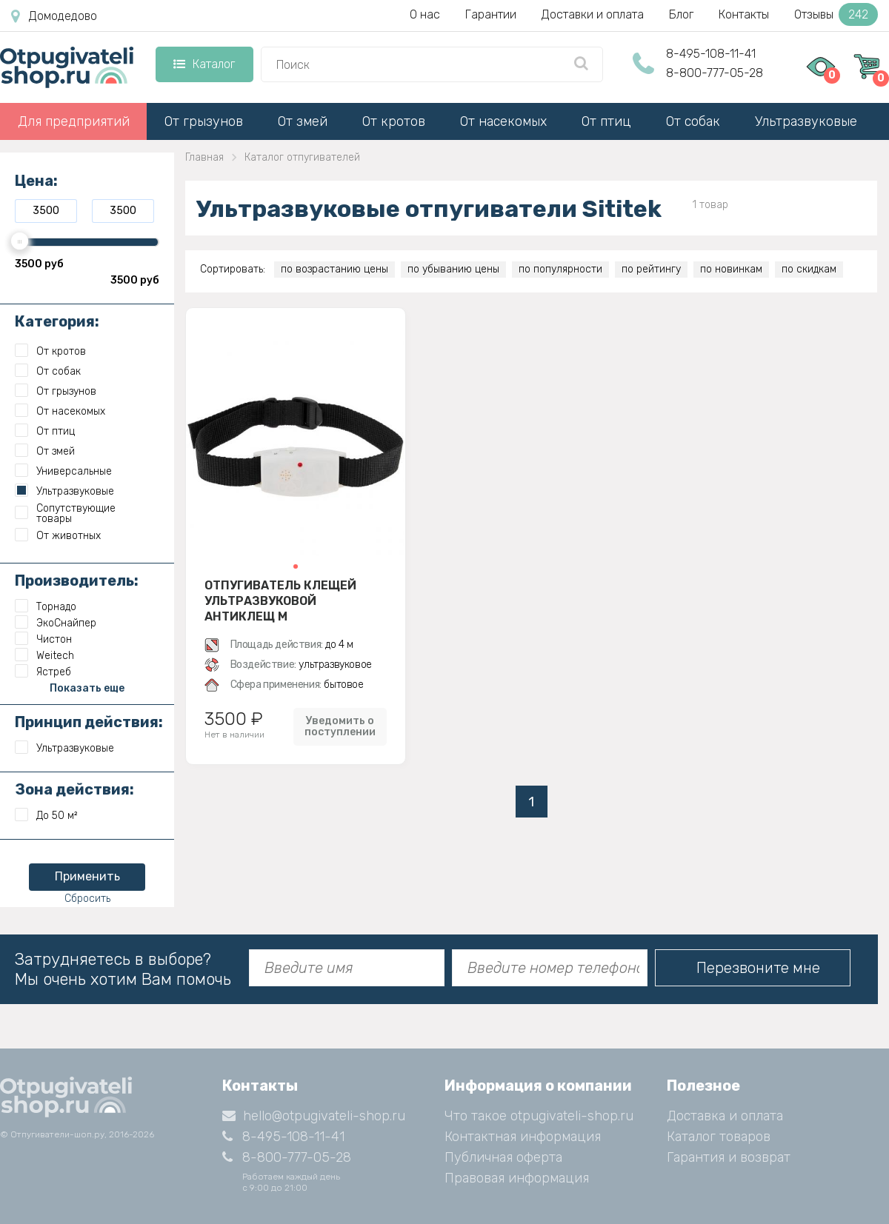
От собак (693, 121)
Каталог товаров (718, 1136)
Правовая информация (516, 1178)
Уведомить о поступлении (340, 726)
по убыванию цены (453, 269)
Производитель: (77, 580)
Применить (87, 876)
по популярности (560, 269)
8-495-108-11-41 (711, 54)
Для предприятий (74, 121)
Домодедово (54, 16)
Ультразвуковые (806, 121)
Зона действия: (74, 789)
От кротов (393, 121)
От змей (302, 121)
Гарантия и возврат (728, 1157)
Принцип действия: (89, 722)
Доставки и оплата (593, 14)
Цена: (36, 181)
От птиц (606, 121)
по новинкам (731, 269)
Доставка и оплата (725, 1116)
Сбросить (87, 898)
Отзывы (836, 14)
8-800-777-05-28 (714, 73)
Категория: (57, 321)
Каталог (204, 64)
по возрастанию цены (334, 269)
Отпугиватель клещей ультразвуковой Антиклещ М (280, 600)
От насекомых (503, 121)
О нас (425, 14)
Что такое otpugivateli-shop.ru (538, 1116)
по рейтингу (651, 269)
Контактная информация (522, 1136)
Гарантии (490, 14)
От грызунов (203, 121)
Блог (681, 14)
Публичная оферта (503, 1157)
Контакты (744, 14)
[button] (295, 566)
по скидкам (809, 269)
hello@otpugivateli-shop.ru (313, 1116)
